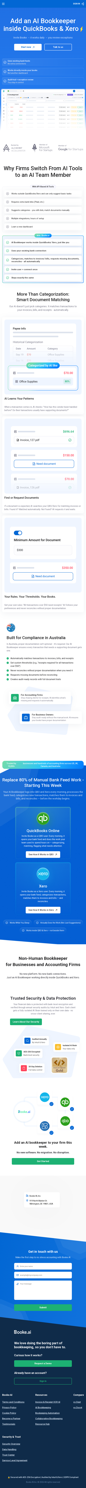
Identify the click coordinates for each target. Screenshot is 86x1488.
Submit (43, 1307)
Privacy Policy (9, 1408)
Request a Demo (43, 1363)
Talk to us (58, 47)
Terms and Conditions (13, 1402)
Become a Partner (11, 1419)
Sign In (78, 4)
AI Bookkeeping (43, 1408)
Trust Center (8, 1455)
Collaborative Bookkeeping (49, 1419)
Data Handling (9, 1449)
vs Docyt (77, 1408)
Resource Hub (42, 1424)
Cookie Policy (9, 1413)
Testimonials (8, 1424)
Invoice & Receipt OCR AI (47, 1402)
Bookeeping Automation (47, 1413)
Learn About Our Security (26, 1021)
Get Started (43, 1161)
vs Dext (77, 1402)
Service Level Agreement (14, 1460)
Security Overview (11, 1444)
